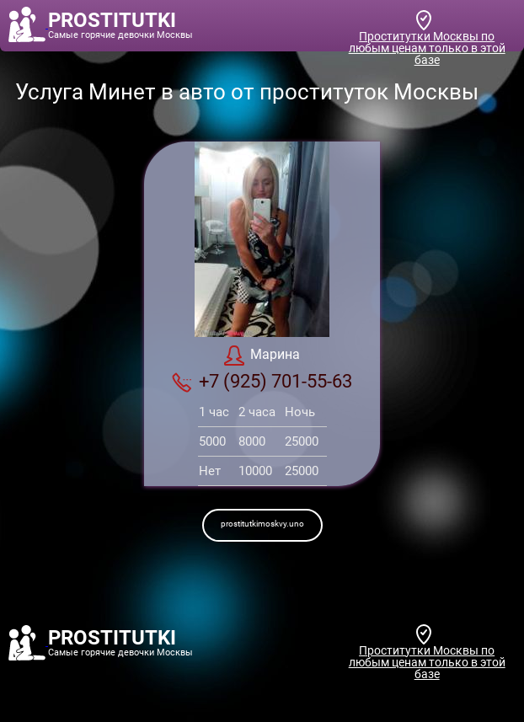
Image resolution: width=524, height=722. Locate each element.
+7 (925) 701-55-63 (262, 382)
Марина (262, 355)
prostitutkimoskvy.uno (262, 523)
